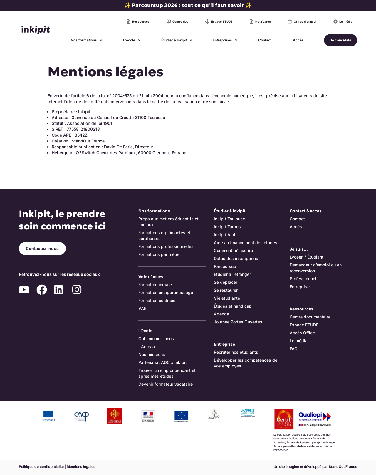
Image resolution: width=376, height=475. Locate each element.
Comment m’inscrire (233, 250)
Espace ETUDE (304, 324)
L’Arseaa (146, 346)
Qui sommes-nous (156, 338)
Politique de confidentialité (41, 466)
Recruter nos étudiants (236, 352)
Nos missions (151, 354)
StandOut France (343, 466)
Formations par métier (159, 254)
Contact (297, 218)
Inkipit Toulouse (229, 218)
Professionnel (303, 278)
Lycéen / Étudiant (306, 256)
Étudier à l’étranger (232, 274)
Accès (296, 226)
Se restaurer (226, 290)
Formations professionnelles (166, 246)
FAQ (294, 348)
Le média (299, 340)
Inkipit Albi (224, 234)
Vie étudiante (227, 298)
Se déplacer (225, 282)
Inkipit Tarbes (227, 226)
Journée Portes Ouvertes (238, 321)
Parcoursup (225, 266)
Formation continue (156, 300)
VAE (142, 308)
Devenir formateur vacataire (165, 384)
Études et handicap (233, 305)
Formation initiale (155, 284)
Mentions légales (81, 466)
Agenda (221, 313)
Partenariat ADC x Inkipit (162, 362)
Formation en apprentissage (165, 292)
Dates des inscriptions (236, 258)
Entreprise (300, 286)
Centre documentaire (310, 316)
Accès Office (302, 332)
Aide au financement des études (245, 242)
